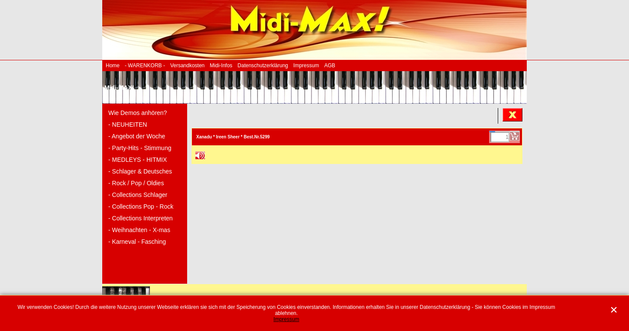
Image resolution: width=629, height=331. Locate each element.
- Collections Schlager (137, 194)
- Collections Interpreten (140, 218)
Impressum (306, 65)
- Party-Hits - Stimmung (139, 147)
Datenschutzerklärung (262, 65)
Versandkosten (187, 65)
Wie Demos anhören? (137, 112)
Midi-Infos (221, 65)
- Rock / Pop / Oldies (136, 183)
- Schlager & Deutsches (140, 171)
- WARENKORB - (145, 65)
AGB (329, 65)
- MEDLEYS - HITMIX (137, 159)
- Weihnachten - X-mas (139, 229)
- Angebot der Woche (136, 136)
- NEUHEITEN (127, 124)
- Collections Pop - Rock (140, 206)
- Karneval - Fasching (137, 241)
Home (113, 65)
